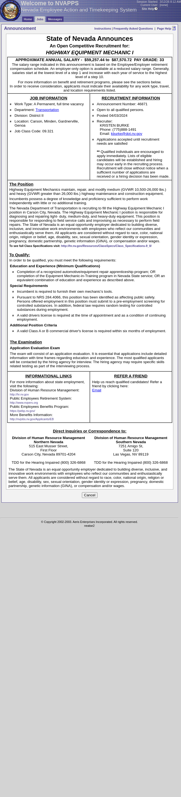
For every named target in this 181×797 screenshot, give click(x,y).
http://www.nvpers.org (24, 402)
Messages (55, 19)
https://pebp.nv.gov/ (22, 410)
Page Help (164, 28)
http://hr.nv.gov (19, 394)
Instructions (102, 28)
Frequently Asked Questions (133, 28)
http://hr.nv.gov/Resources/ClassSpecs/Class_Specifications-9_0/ (106, 245)
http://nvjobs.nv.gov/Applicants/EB (32, 419)
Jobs (40, 19)
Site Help (148, 8)
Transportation (47, 110)
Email (96, 390)
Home (28, 19)
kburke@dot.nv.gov (126, 134)
